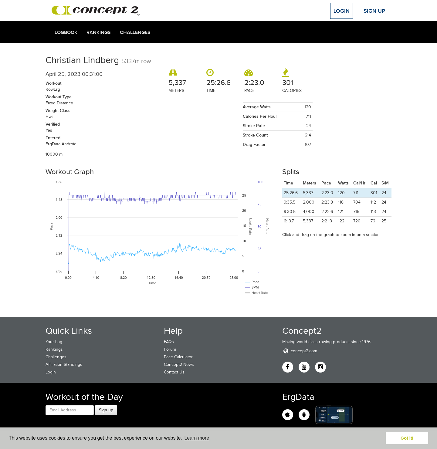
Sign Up (374, 11)
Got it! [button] (407, 438)
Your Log (54, 341)
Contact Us (174, 372)
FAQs (169, 341)
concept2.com (299, 351)
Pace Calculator (178, 357)
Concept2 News (179, 364)
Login (342, 11)
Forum (170, 349)
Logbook (66, 32)
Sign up (106, 409)
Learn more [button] (196, 438)
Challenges (135, 32)
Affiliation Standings (64, 364)
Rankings (98, 32)
